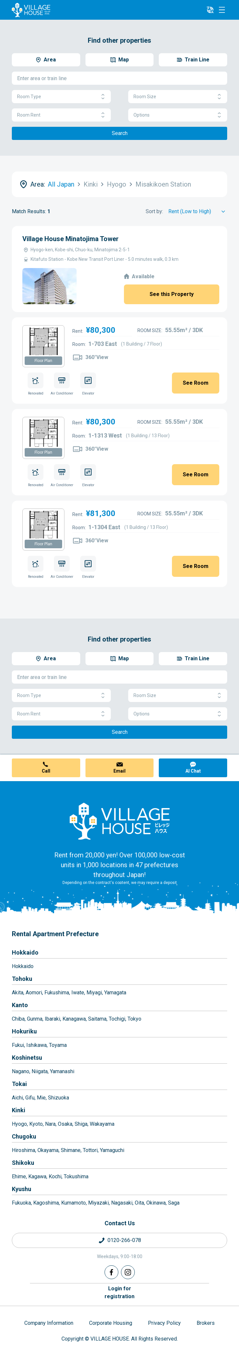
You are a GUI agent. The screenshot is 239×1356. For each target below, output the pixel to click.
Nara (50, 1124)
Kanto (20, 1005)
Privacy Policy (164, 1323)
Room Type (61, 97)
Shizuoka (58, 1098)
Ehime (19, 1176)
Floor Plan (43, 360)
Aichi (17, 1098)
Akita (17, 992)
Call (46, 771)
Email (119, 771)
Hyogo (19, 1124)
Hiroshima (23, 1150)
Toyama (58, 1045)
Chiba (18, 1019)
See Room (195, 383)
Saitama (97, 1019)
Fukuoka (21, 1203)
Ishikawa (36, 1045)
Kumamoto (73, 1203)
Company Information (48, 1323)
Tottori (90, 1150)
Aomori (34, 992)
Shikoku (23, 1162)
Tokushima (76, 1176)
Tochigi (117, 1019)
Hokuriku (24, 1031)
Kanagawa (74, 1019)
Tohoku (22, 978)
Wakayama (102, 1124)
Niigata (40, 1071)
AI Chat (193, 771)
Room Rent (61, 115)
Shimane (71, 1150)
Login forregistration (119, 1292)
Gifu (30, 1098)
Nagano (20, 1071)
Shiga (81, 1124)
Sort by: (154, 211)
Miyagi (94, 992)
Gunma (34, 1019)
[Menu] (222, 10)
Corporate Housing (110, 1323)
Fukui (18, 1045)
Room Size (177, 97)
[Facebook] (111, 1272)
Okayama (48, 1150)
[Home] (120, 821)
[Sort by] (197, 211)
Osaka (65, 1124)
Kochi (55, 1176)
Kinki (18, 1110)
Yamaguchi (112, 1150)
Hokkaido (25, 952)
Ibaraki (52, 1019)
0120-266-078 (124, 1240)
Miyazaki (98, 1203)
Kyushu (21, 1189)
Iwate (77, 992)
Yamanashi (62, 1071)
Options (177, 115)
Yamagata (115, 992)
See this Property (172, 294)
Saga (173, 1203)
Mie (41, 1098)
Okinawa (156, 1203)
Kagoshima (46, 1203)
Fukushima (56, 992)
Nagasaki (121, 1203)
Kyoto (36, 1124)
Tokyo (134, 1019)
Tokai (19, 1083)
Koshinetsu (27, 1057)
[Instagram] (128, 1272)
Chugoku (24, 1136)
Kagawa (37, 1176)
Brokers (206, 1323)
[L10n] (210, 10)
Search (120, 133)
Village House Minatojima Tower (70, 239)
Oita (139, 1203)
